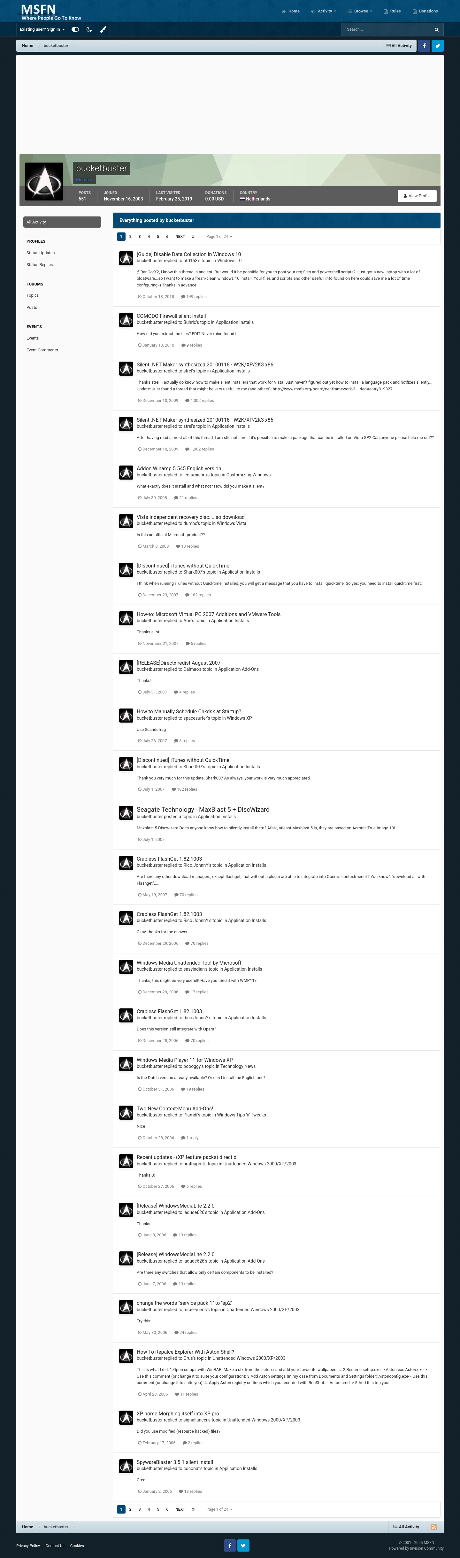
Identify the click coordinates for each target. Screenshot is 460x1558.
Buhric (189, 322)
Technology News (238, 1066)
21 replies (185, 497)
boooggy (192, 1066)
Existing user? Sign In (42, 29)
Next (180, 236)
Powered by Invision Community (416, 1548)
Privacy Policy (28, 1546)
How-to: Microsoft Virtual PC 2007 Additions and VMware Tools (208, 614)
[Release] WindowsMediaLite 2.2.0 (176, 1206)
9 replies (191, 345)
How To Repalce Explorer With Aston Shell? (185, 1352)
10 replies (187, 546)
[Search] (366, 29)
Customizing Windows (248, 474)
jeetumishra (195, 474)
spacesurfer (195, 718)
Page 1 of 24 (219, 236)
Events (33, 338)
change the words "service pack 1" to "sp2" (185, 1303)
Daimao (190, 669)
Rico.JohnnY (195, 865)
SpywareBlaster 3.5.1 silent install (175, 1462)
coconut (191, 1468)
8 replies (184, 740)
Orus (188, 1358)
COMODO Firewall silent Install (171, 316)
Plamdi (190, 1114)
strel (187, 370)
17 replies (196, 992)
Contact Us (55, 1546)
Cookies (77, 1546)
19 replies (192, 1089)
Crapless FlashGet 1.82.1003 (169, 859)
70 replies (185, 894)
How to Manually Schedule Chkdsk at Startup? (189, 712)
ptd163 (190, 260)
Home (294, 11)
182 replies (198, 594)
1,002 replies (199, 400)
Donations (428, 11)
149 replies (194, 296)
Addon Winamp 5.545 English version (179, 469)
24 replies (185, 1332)
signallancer (195, 1419)
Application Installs (235, 322)
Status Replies (40, 264)
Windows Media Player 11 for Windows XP (185, 1060)
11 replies (186, 1394)
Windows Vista (231, 523)
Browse (361, 11)
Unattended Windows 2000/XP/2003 (259, 1163)
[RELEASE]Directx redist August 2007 (178, 663)
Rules (395, 11)
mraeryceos (195, 1309)
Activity (325, 11)
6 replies (191, 1186)
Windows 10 (229, 260)
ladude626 (193, 1212)
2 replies (193, 1442)
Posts (32, 307)
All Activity (36, 222)
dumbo (190, 523)
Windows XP (239, 718)
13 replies (184, 1235)
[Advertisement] (230, 103)
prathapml (193, 1163)
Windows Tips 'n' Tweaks (241, 1114)
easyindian (193, 969)
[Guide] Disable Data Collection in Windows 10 (189, 254)
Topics (33, 295)
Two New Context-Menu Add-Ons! (175, 1109)
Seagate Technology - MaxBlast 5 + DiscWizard (203, 809)
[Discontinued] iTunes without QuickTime (183, 566)
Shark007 (192, 572)
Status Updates (41, 252)
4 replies (184, 692)
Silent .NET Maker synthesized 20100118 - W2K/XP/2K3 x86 (205, 365)
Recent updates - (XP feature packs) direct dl (187, 1157)
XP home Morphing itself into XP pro (178, 1414)
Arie (187, 620)
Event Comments (42, 350)
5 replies (196, 643)
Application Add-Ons (238, 669)
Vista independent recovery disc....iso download (191, 517)
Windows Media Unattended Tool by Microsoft (189, 963)
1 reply (190, 1137)
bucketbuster (150, 260)
